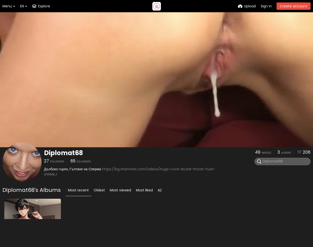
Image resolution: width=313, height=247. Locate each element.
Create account (293, 6)
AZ (160, 190)
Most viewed (120, 190)
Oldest (99, 190)
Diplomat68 (63, 152)
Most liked (144, 190)
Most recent (78, 190)
